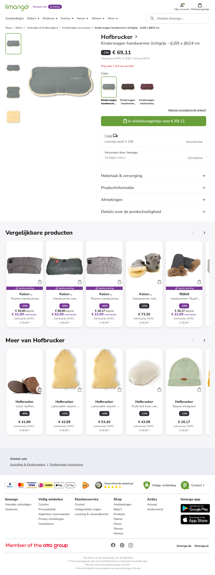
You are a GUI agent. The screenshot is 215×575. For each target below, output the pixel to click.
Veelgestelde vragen (88, 509)
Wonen (118, 529)
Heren (118, 524)
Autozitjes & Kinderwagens (28, 465)
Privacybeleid (46, 509)
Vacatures (11, 509)
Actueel (152, 504)
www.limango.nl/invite (127, 568)
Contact (80, 504)
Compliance (46, 524)
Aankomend (155, 509)
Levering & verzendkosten (92, 514)
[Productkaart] (24, 284)
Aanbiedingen (122, 504)
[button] (200, 7)
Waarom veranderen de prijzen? (187, 110)
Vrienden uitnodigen (18, 504)
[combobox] (177, 18)
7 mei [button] (108, 136)
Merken (118, 533)
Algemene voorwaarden (54, 514)
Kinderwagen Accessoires (66, 465)
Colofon (43, 504)
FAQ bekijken (195, 157)
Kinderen (119, 514)
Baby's (118, 509)
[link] (128, 91)
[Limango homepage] (17, 7)
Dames (118, 519)
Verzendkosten (194, 141)
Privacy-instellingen (51, 519)
